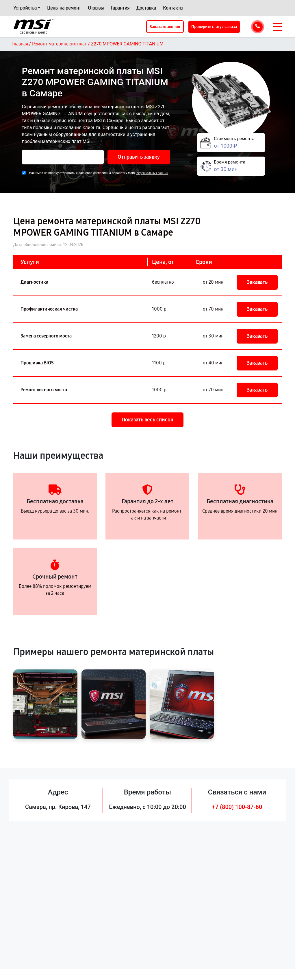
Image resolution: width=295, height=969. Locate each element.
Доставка (146, 8)
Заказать (257, 282)
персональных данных (152, 173)
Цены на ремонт (64, 8)
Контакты (173, 8)
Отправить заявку (139, 157)
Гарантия (120, 8)
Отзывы (96, 8)
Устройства (25, 8)
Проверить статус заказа (214, 26)
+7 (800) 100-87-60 (237, 806)
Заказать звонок (165, 26)
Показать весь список (147, 419)
